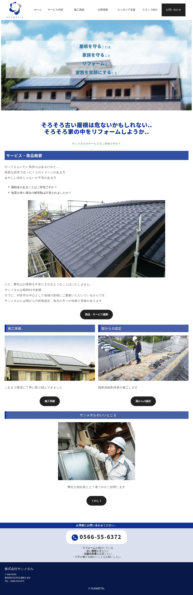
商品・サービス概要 (96, 314)
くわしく (96, 500)
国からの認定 (143, 401)
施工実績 (50, 401)
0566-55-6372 (97, 537)
